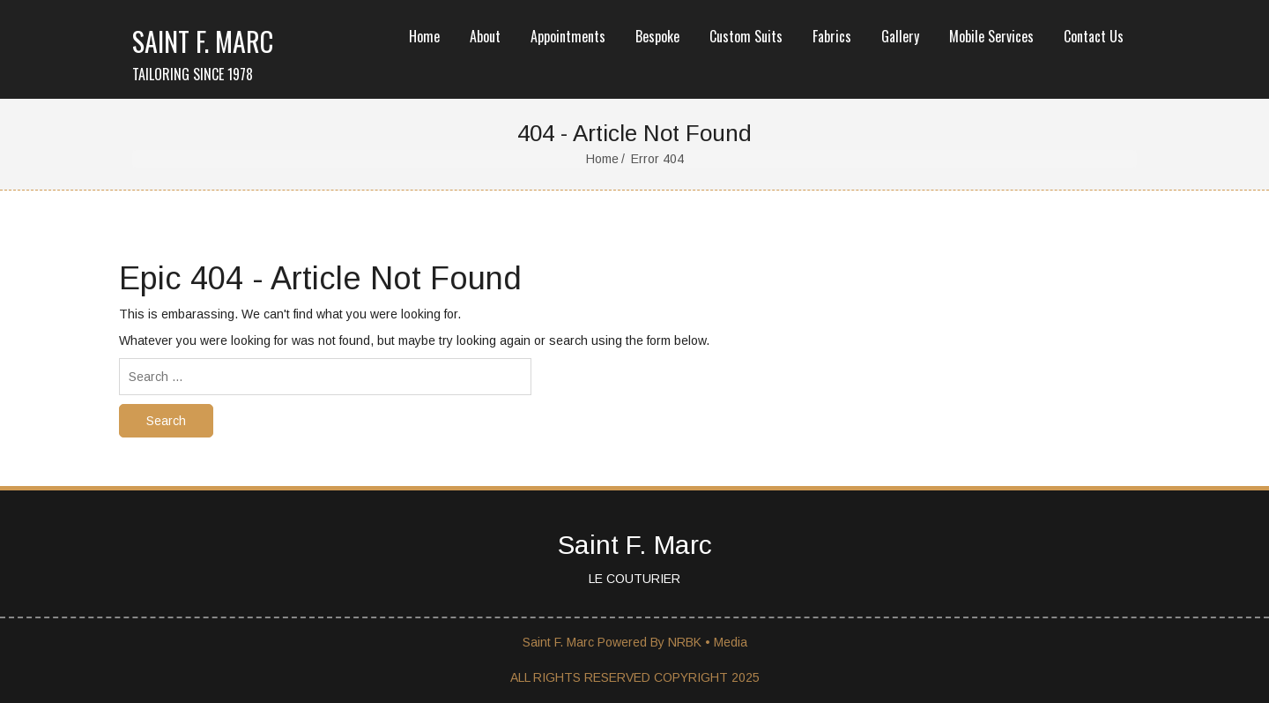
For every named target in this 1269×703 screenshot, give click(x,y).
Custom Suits (746, 36)
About (485, 36)
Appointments (568, 36)
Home (424, 36)
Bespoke (657, 36)
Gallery (900, 36)
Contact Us (1094, 36)
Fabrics (832, 36)
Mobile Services (991, 36)
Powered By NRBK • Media (672, 642)
